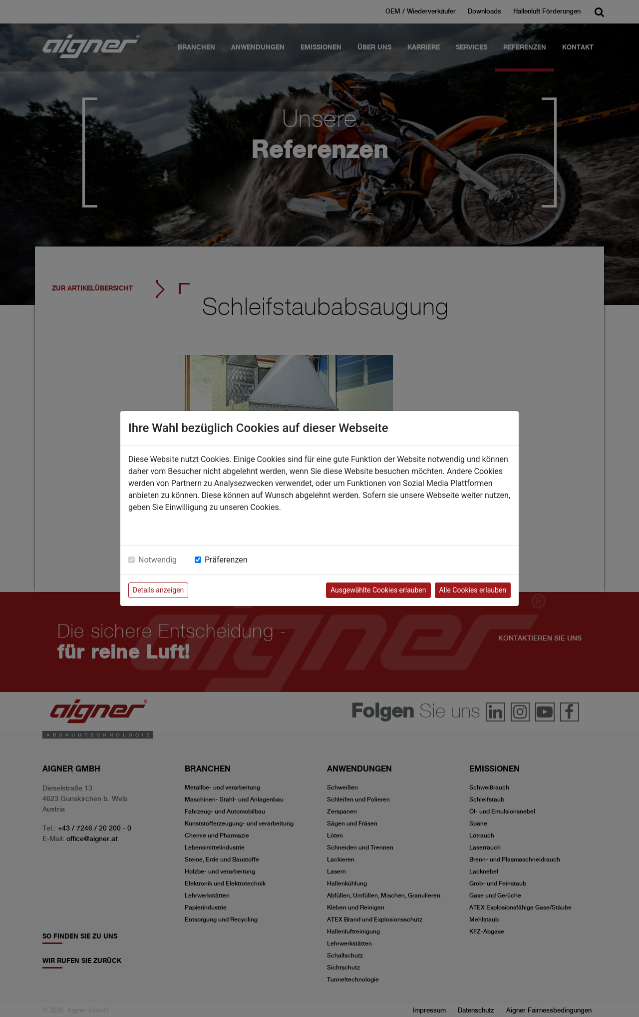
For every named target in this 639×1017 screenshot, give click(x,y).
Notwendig (157, 559)
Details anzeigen (158, 590)
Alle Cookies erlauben (472, 590)
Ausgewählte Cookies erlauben (378, 590)
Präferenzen (226, 559)
